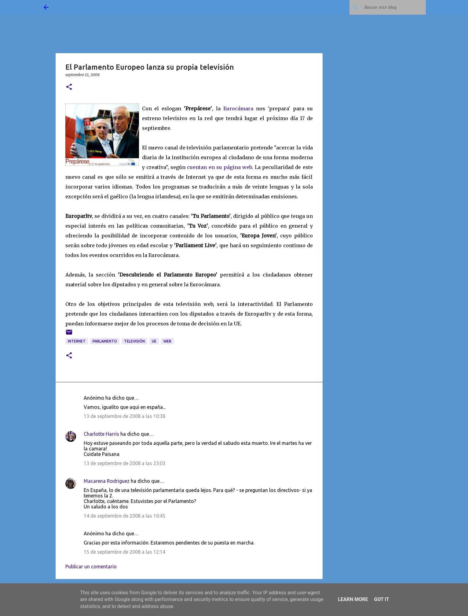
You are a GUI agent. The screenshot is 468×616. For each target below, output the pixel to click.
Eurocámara (238, 108)
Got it (381, 599)
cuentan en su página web (219, 167)
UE (154, 341)
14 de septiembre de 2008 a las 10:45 (124, 516)
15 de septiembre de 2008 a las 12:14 (124, 552)
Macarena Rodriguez (107, 481)
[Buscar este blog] (394, 7)
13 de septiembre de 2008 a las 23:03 (124, 463)
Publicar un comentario (91, 566)
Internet (77, 341)
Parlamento (105, 341)
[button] (69, 87)
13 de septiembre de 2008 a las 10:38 (124, 416)
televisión (134, 341)
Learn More (353, 599)
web (167, 341)
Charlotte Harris (101, 434)
